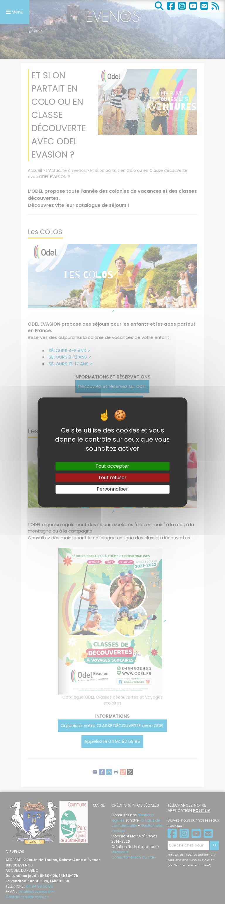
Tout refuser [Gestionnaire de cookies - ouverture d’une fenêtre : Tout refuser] (112, 477)
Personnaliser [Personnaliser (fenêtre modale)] (112, 489)
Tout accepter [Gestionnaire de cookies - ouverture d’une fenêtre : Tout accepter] (112, 466)
